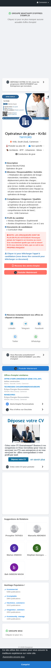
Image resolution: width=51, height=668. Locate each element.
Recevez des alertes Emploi (25, 266)
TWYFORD (25, 137)
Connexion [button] (43, 2)
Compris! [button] (25, 664)
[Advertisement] (25, 50)
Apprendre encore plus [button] (14, 657)
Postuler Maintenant (25, 272)
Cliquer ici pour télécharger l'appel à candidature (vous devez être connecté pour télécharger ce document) (25, 256)
